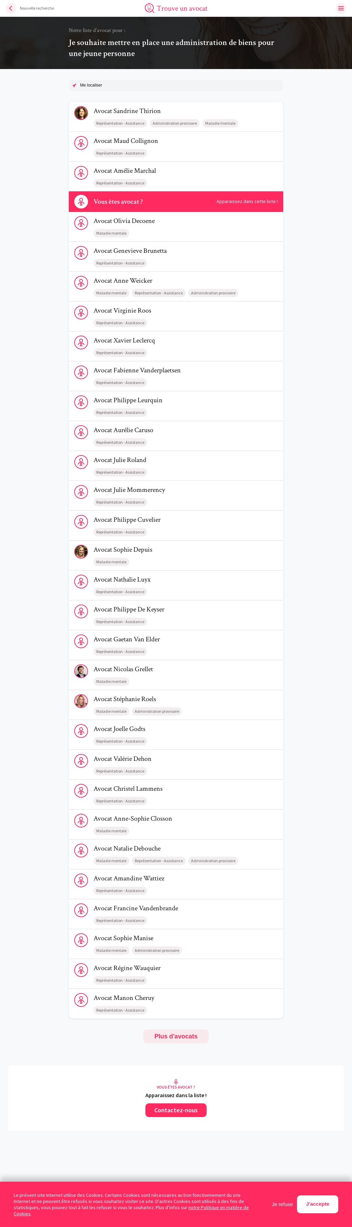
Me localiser (91, 85)
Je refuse (282, 1204)
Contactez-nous (176, 1110)
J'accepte (317, 1204)
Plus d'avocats (175, 1036)
